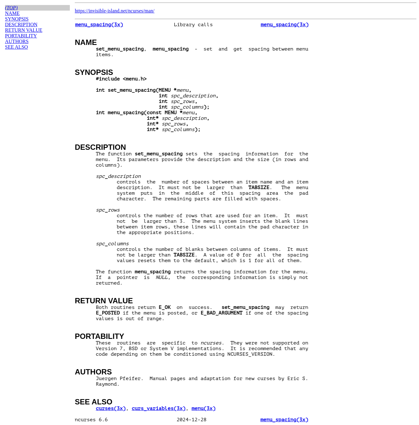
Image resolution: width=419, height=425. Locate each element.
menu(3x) (203, 408)
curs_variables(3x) (158, 408)
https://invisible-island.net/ (101, 10)
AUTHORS (93, 372)
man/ (150, 10)
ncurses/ (136, 10)
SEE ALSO (93, 402)
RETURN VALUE (104, 300)
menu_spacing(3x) (99, 24)
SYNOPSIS (94, 72)
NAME (86, 42)
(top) (11, 7)
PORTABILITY (99, 336)
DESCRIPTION (100, 147)
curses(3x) (111, 408)
